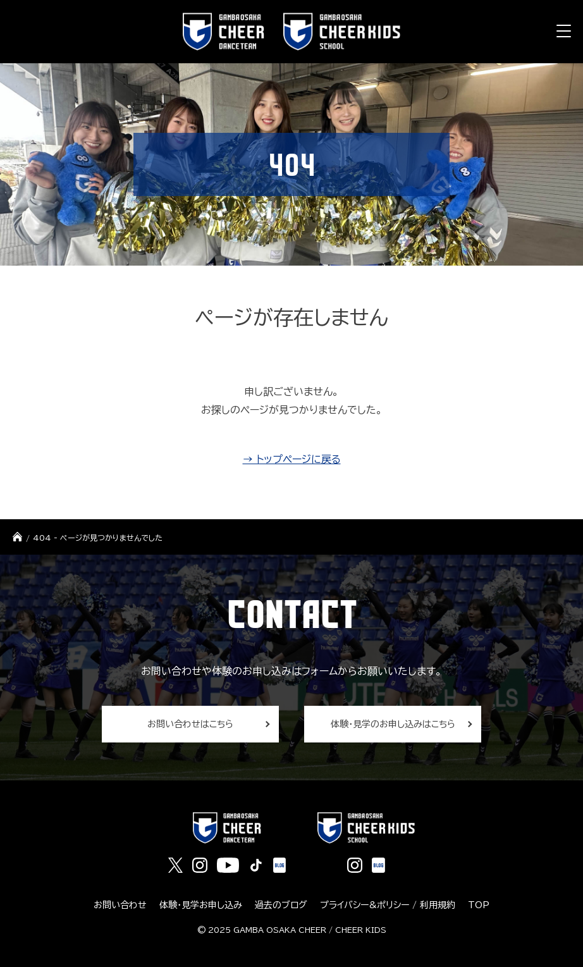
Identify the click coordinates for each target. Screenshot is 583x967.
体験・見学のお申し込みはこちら (393, 724)
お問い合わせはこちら (190, 724)
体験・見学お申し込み (200, 905)
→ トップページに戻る (292, 459)
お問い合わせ (120, 905)
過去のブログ (281, 905)
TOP (478, 905)
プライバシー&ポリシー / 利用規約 (387, 905)
